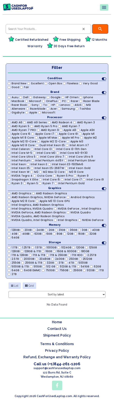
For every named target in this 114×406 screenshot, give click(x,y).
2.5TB (13, 259)
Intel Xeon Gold (78, 168)
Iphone (86, 97)
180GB (83, 251)
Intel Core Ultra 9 (79, 157)
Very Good (88, 83)
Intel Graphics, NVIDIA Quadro (30, 209)
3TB (59, 263)
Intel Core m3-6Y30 (72, 153)
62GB (95, 266)
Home (57, 322)
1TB (100, 270)
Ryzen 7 (46, 183)
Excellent (35, 83)
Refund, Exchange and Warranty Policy (57, 357)
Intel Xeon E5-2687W (47, 168)
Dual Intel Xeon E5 (50, 145)
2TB (12, 274)
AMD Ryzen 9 (48, 130)
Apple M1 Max (46, 138)
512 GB (49, 266)
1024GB (64, 247)
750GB (48, 270)
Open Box (53, 83)
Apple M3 (75, 141)
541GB (83, 266)
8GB (57, 234)
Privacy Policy (57, 351)
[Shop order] (57, 294)
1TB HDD (75, 255)
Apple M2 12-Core (51, 141)
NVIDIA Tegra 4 (20, 176)
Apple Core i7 (42, 134)
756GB (62, 270)
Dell (23, 97)
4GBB (24, 234)
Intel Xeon (17, 164)
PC (62, 101)
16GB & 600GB (64, 251)
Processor (76, 118)
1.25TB (24, 247)
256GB (75, 270)
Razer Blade (90, 101)
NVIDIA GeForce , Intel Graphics (77, 209)
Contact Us (57, 329)
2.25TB (90, 255)
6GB (47, 234)
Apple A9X (86, 130)
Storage (77, 243)
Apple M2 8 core (21, 201)
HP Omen (70, 97)
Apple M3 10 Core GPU (53, 201)
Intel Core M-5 (20, 153)
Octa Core (42, 176)
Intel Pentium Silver (79, 160)
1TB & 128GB (18, 255)
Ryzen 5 (30, 183)
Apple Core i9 (66, 134)
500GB (81, 263)
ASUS (76, 105)
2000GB (27, 259)
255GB (14, 263)
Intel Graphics (65, 220)
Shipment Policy (57, 335)
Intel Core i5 (49, 179)
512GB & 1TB (66, 266)
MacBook (16, 101)
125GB (91, 247)
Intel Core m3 (44, 153)
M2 (34, 172)
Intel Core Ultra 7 (50, 157)
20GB (26, 230)
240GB (58, 259)
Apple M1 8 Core (21, 138)
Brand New (17, 83)
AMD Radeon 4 (60, 122)
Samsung (66, 109)
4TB (69, 263)
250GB (71, 259)
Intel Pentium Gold (70, 183)
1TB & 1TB (37, 255)
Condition (76, 79)
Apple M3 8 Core (21, 145)
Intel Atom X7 (77, 145)
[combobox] (48, 29)
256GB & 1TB (31, 263)
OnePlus (50, 101)
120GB (78, 247)
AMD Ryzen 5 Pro (43, 126)
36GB (71, 230)
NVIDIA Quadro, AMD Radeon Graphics (36, 216)
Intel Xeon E (37, 164)
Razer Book (17, 105)
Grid (29, 285)
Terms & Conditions (57, 344)
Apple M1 (87, 134)
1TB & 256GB (56, 255)
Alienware (16, 109)
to (43, 105)
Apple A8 (68, 130)
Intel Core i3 (41, 149)
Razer (73, 101)
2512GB (85, 259)
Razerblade (36, 109)
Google (54, 97)
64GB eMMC (30, 270)
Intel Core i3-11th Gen (69, 149)
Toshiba (83, 109)
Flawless (70, 83)
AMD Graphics (19, 193)
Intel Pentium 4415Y (48, 160)
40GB (94, 230)
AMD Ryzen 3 (84, 122)
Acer (52, 109)
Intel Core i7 (71, 179)
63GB (36, 234)
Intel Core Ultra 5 (21, 157)
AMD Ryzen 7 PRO (22, 130)
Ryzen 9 (81, 176)
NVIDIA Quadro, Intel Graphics (30, 220)
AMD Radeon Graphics (49, 193)
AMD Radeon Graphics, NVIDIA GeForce (37, 197)
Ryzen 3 (15, 183)
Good (13, 87)
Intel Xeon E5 (19, 168)
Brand (78, 92)
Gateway (37, 97)
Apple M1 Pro (68, 138)
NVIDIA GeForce (91, 220)
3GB (82, 230)
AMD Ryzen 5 (18, 126)
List (14, 285)
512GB (89, 270)
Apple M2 (88, 138)
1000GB (50, 247)
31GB (60, 230)
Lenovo (63, 105)
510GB (36, 266)
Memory (77, 225)
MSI (86, 105)
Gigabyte (16, 112)
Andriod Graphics (81, 197)
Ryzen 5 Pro (63, 176)
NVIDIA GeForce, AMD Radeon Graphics (37, 212)
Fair (24, 87)
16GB (79, 234)
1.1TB (13, 247)
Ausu (13, 97)
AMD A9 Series (35, 122)
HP (51, 105)
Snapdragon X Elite (23, 179)
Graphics (77, 189)
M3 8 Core (74, 172)
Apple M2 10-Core (22, 141)
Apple (31, 112)
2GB (49, 230)
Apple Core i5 (19, 134)
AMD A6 (15, 122)
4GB (13, 234)
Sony (33, 105)
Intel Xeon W (18, 172)
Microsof (33, 101)
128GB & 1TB (31, 251)
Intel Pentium (19, 160)
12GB (68, 234)
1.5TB (36, 247)
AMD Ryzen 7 (69, 126)
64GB (13, 237)
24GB (38, 230)
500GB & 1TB (18, 266)
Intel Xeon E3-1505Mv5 (65, 164)
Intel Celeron (19, 149)
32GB (91, 234)
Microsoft (47, 112)
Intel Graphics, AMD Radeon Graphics (36, 205)
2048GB (43, 259)
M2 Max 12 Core (52, 172)
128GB (14, 230)
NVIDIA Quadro (79, 212)
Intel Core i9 (93, 179)
